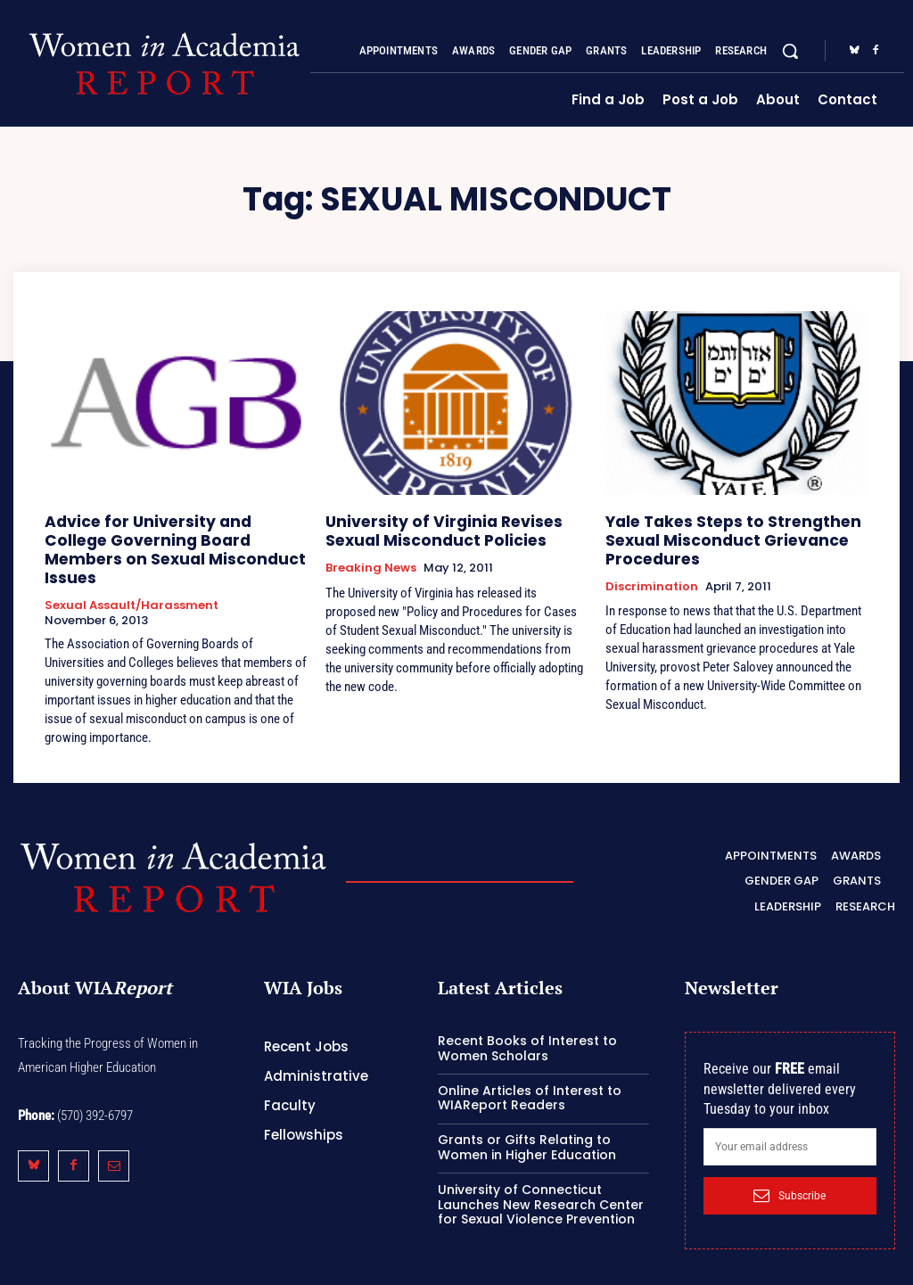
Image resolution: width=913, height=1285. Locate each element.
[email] (789, 1119)
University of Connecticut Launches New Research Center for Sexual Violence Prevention (541, 1176)
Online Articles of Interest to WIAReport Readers (529, 1069)
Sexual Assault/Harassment (131, 579)
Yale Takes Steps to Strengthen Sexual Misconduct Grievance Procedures (718, 536)
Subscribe (789, 1167)
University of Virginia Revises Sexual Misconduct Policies (453, 528)
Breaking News (370, 563)
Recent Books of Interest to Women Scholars (527, 1020)
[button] (790, 50)
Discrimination (651, 579)
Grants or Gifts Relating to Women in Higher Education (527, 1119)
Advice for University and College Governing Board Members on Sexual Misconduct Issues (163, 536)
